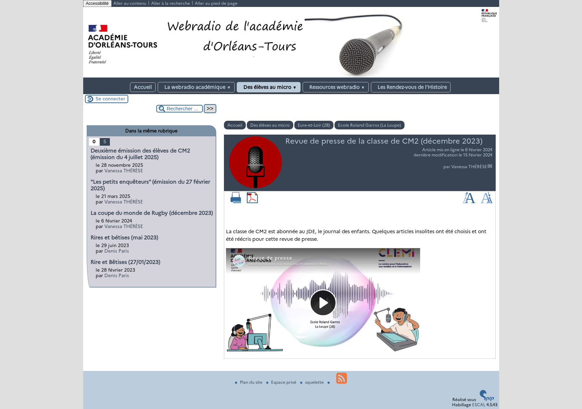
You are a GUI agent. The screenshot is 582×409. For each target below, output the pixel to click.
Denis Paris (116, 251)
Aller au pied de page (216, 3)
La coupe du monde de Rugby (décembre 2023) (151, 213)
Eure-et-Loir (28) (314, 125)
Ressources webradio (335, 87)
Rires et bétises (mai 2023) (124, 237)
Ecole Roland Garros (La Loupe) (369, 125)
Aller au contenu (129, 3)
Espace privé (281, 382)
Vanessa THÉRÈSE (469, 166)
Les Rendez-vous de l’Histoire (411, 87)
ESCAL (478, 404)
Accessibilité (97, 3)
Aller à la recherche (170, 3)
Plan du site (249, 382)
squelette (312, 382)
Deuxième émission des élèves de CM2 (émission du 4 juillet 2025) (140, 154)
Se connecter (110, 98)
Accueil (143, 87)
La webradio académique (196, 87)
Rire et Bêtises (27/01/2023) (125, 262)
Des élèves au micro (269, 87)
